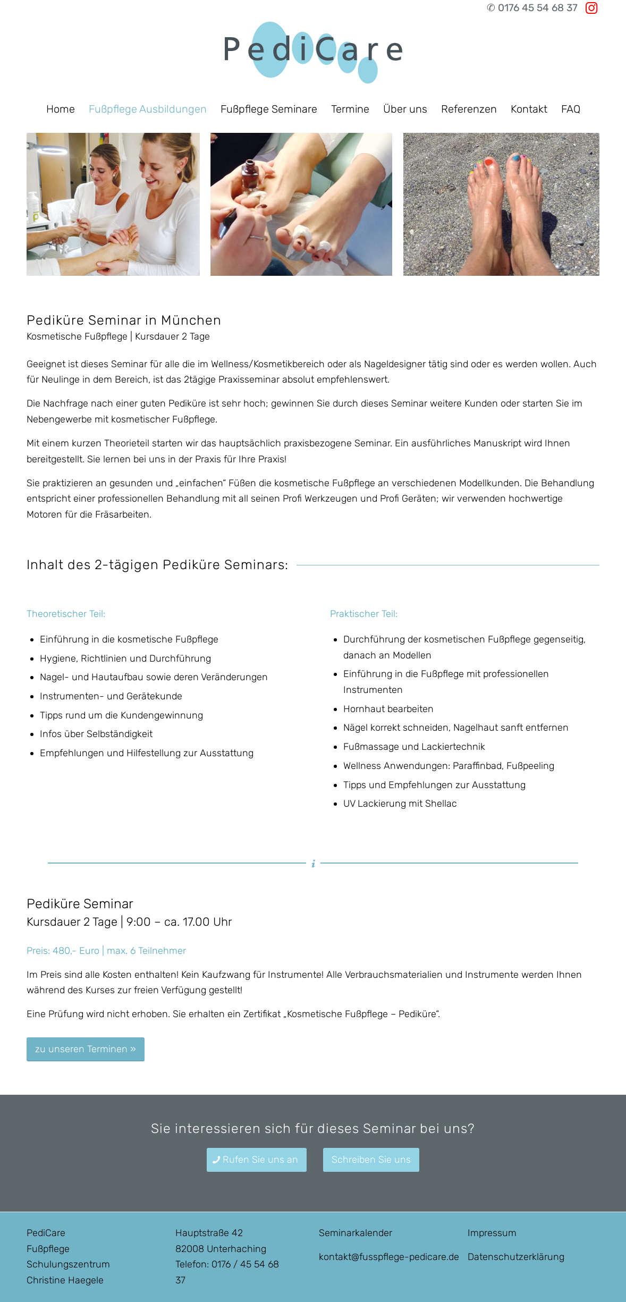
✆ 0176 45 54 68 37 (532, 8)
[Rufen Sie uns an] (257, 1160)
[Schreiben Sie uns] (371, 1160)
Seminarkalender (355, 1233)
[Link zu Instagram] (591, 8)
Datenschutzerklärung (516, 1257)
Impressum (492, 1233)
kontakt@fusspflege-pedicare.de (389, 1257)
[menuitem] (60, 109)
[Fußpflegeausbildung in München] (313, 56)
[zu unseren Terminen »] (86, 1049)
